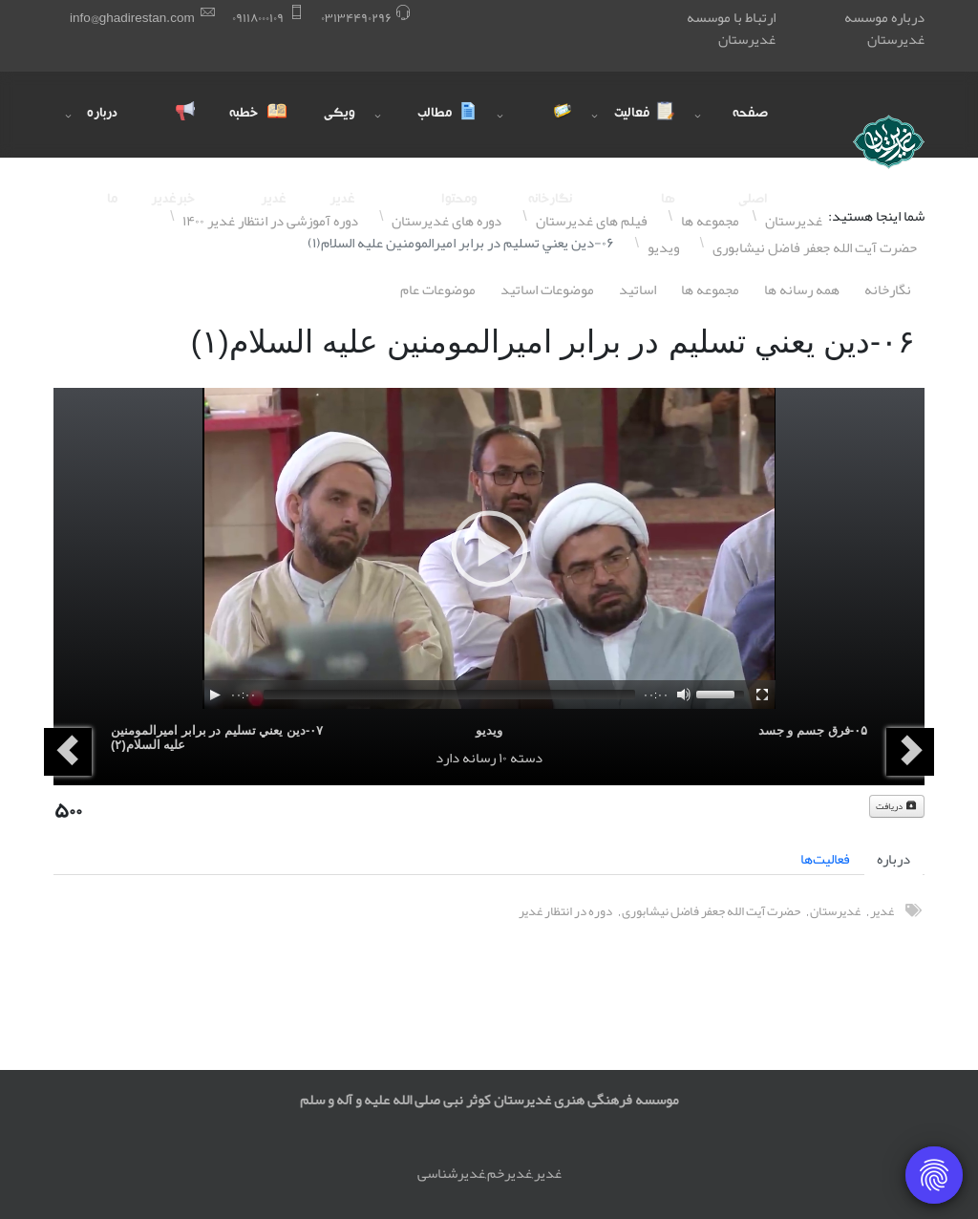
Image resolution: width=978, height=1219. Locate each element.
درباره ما (102, 132)
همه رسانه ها (802, 289)
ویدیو (489, 730)
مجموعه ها (710, 289)
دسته (526, 757)
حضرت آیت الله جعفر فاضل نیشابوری (711, 911)
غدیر (882, 911)
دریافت (897, 806)
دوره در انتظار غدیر (565, 911)
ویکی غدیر (339, 132)
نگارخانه (887, 289)
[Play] (215, 694)
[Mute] (683, 694)
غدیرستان (835, 911)
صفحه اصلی (750, 132)
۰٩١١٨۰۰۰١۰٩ (258, 18)
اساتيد (637, 289)
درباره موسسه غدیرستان (884, 28)
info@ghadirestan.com (132, 18)
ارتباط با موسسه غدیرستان (731, 28)
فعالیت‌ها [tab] (825, 859)
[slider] (449, 694)
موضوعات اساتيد (547, 289)
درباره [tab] (893, 859)
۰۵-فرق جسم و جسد (812, 730)
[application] (489, 548)
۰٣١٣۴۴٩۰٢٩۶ (356, 18)
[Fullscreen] (762, 694)
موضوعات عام (438, 289)
